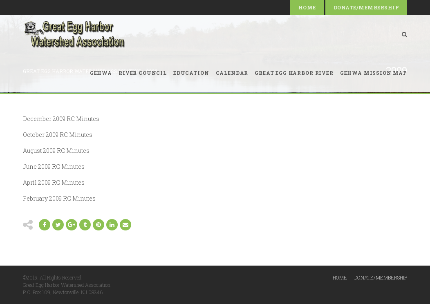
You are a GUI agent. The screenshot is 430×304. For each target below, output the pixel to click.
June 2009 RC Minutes (54, 166)
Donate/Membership (366, 7)
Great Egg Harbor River (294, 72)
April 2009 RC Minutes (54, 182)
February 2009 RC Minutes (59, 198)
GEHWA (101, 72)
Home (307, 7)
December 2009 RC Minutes (61, 119)
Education (191, 72)
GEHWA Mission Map (373, 72)
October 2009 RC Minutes (57, 135)
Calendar (232, 72)
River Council (143, 72)
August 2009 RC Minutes (56, 150)
